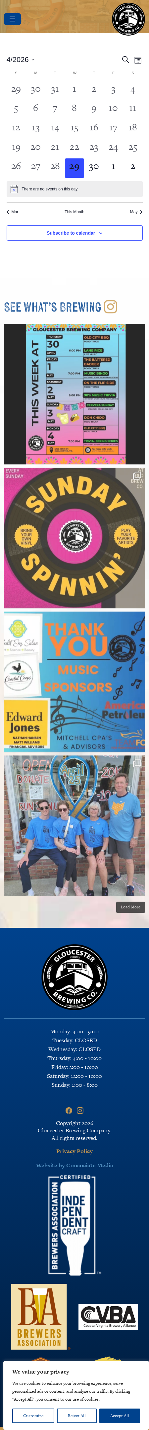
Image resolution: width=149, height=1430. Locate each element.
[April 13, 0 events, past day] (35, 129)
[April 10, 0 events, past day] (113, 110)
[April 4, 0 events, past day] (133, 91)
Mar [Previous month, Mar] (13, 212)
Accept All (119, 1416)
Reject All (77, 1416)
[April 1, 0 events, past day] (74, 91)
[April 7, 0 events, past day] (55, 110)
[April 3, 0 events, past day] (113, 91)
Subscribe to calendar (71, 233)
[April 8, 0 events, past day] (74, 110)
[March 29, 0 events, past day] (16, 91)
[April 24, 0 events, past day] (113, 149)
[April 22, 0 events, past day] (74, 149)
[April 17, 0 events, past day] (113, 129)
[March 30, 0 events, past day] (35, 91)
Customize (33, 1416)
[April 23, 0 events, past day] (94, 149)
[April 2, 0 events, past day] (94, 91)
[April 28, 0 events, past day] (55, 168)
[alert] (75, 189)
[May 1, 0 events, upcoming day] (113, 168)
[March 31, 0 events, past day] (55, 91)
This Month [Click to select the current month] (74, 212)
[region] (76, 1395)
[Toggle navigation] (12, 19)
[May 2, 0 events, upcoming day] (133, 168)
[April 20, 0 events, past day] (35, 149)
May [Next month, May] (136, 212)
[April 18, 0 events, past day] (133, 129)
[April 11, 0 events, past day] (133, 110)
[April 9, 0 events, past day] (94, 110)
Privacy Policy (74, 1151)
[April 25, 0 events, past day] (133, 149)
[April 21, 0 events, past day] (55, 149)
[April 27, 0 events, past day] (35, 168)
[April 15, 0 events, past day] (74, 129)
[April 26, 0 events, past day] (16, 168)
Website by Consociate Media (74, 1165)
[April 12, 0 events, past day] (16, 129)
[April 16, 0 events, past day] (94, 129)
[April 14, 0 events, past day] (55, 129)
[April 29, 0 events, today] (74, 168)
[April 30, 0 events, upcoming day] (94, 168)
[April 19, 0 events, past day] (16, 149)
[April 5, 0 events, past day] (16, 110)
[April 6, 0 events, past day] (35, 110)
